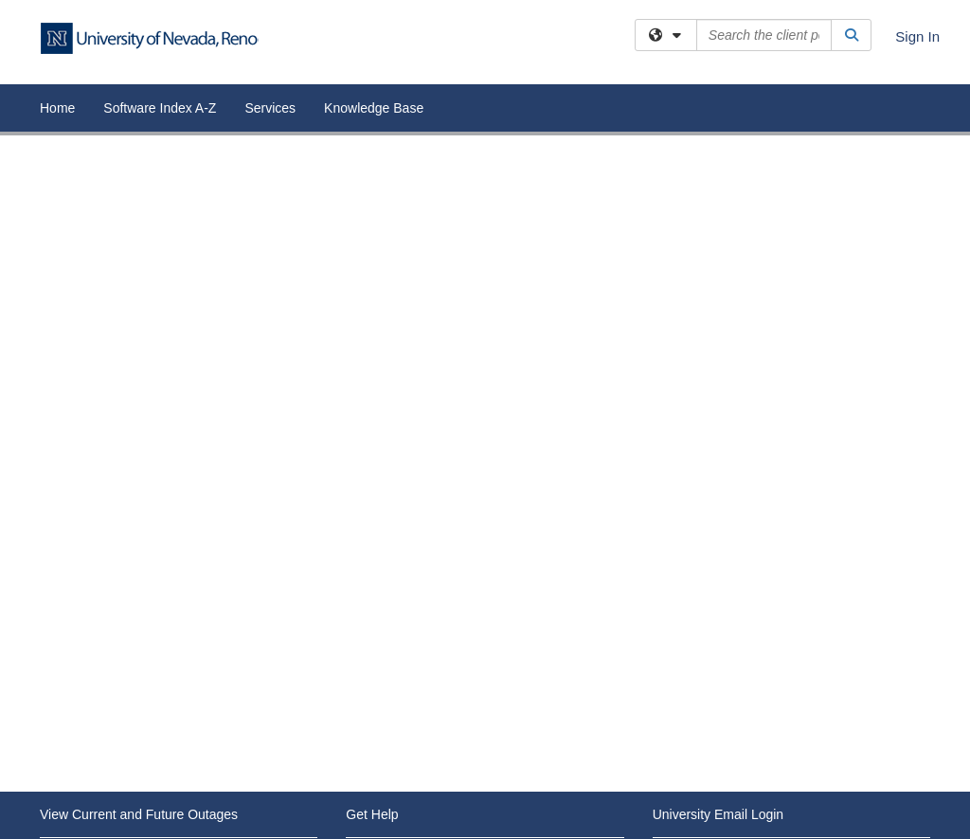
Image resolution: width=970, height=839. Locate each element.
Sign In (917, 36)
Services (270, 108)
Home (57, 108)
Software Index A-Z (159, 108)
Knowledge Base (373, 108)
